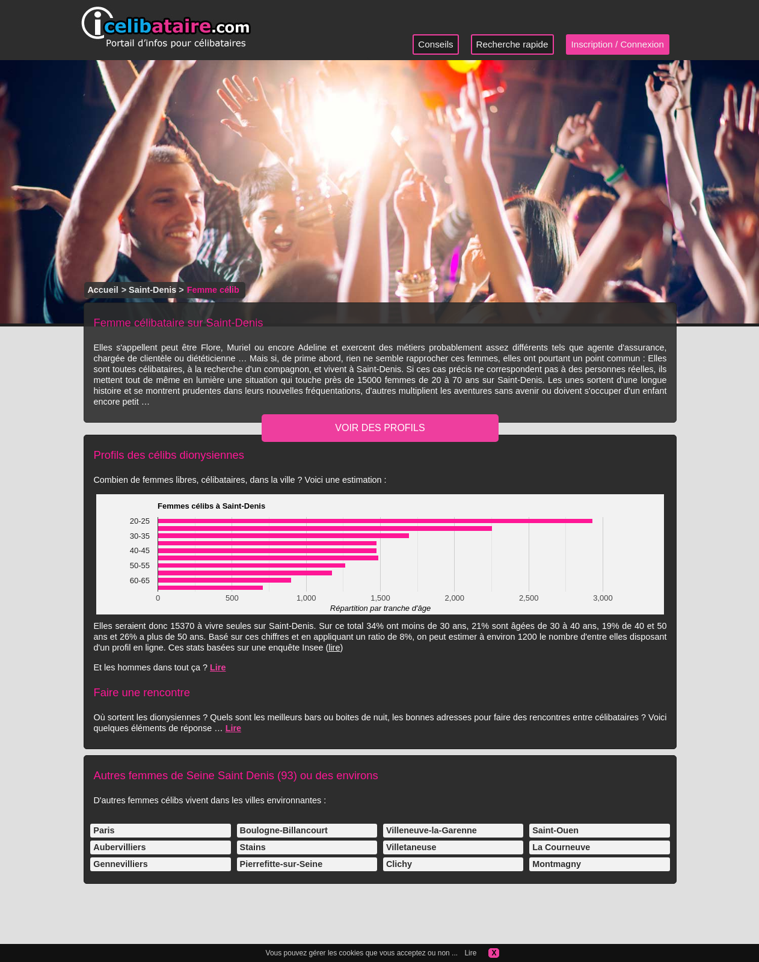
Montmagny (556, 864)
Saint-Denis (152, 290)
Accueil (102, 290)
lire (334, 647)
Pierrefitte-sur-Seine (281, 864)
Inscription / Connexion (618, 44)
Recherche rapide (512, 44)
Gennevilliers (120, 864)
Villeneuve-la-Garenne (431, 830)
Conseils (435, 44)
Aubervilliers (119, 847)
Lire (218, 667)
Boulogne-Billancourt (284, 830)
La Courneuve (561, 847)
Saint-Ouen (555, 830)
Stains (253, 847)
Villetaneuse (411, 847)
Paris (103, 830)
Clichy (399, 864)
